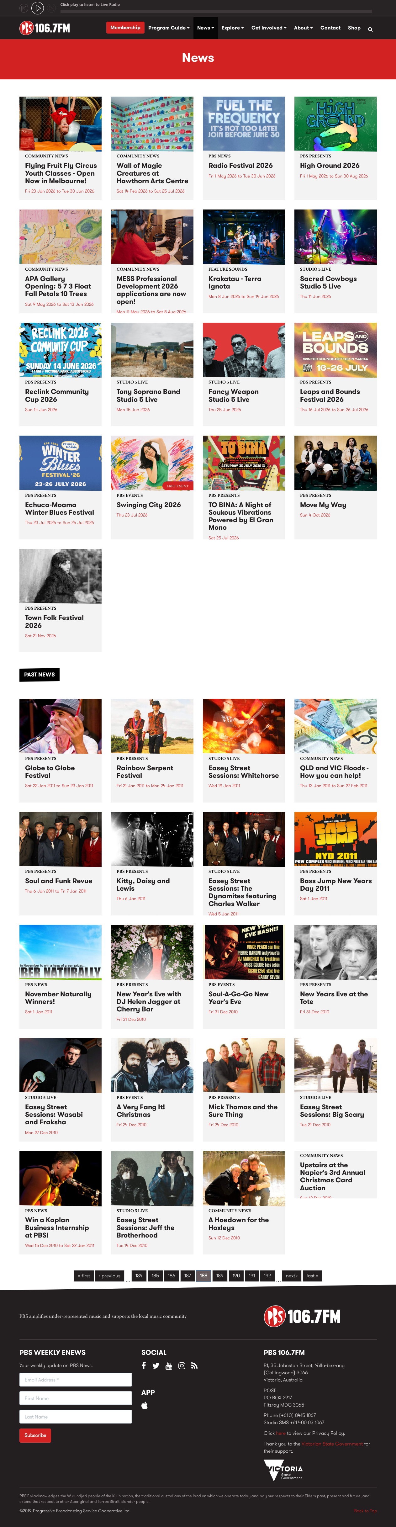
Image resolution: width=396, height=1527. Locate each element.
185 (155, 1275)
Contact (330, 27)
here (281, 1433)
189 (220, 1275)
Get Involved (269, 27)
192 (267, 1275)
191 (252, 1275)
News (205, 27)
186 (171, 1275)
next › (292, 1275)
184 (139, 1275)
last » (312, 1275)
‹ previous (109, 1275)
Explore (233, 27)
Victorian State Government (332, 1443)
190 (236, 1275)
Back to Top (365, 1511)
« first (84, 1275)
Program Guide (169, 27)
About (303, 27)
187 (187, 1275)
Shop (354, 27)
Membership (125, 27)
